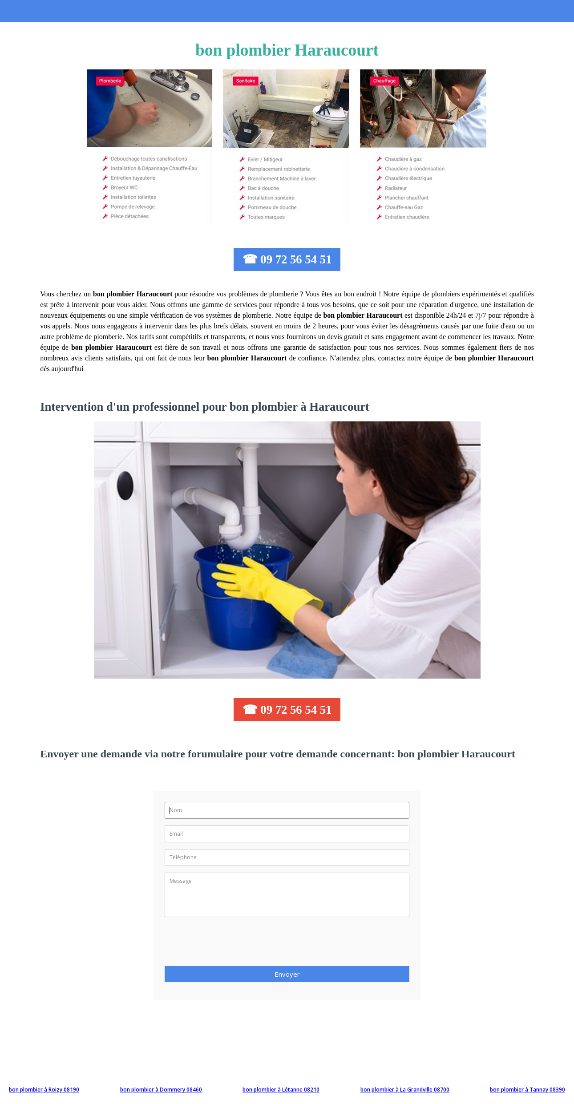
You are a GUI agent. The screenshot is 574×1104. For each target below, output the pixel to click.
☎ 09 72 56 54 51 (287, 259)
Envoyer (287, 974)
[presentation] (232, 944)
